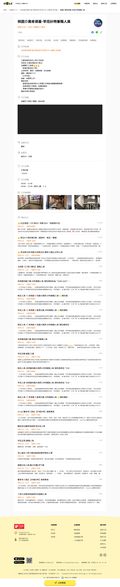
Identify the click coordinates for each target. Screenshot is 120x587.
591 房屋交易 (43, 570)
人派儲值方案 (78, 540)
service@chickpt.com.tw (71, 562)
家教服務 (103, 533)
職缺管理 (77, 530)
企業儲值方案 (78, 537)
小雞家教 (87, 3)
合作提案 (103, 547)
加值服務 (77, 533)
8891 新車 (79, 570)
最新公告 (104, 3)
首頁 (5, 10)
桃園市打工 (13, 10)
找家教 (53, 537)
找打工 (53, 530)
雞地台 (95, 3)
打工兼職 (77, 3)
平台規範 (103, 540)
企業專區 (114, 3)
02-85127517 (50, 562)
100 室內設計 (52, 570)
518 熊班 (26, 570)
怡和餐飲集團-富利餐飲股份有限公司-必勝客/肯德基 (38, 10)
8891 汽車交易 (71, 570)
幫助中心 (103, 544)
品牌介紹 (103, 530)
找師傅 (36, 570)
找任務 (53, 533)
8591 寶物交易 (61, 570)
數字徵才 (94, 570)
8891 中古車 (86, 570)
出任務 (31, 570)
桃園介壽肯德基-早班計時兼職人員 (72, 10)
